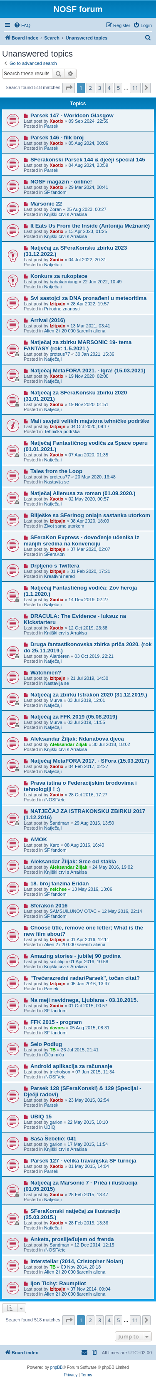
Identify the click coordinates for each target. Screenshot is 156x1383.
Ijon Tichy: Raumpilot (58, 1283)
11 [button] (135, 88)
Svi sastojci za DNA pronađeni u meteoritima (88, 298)
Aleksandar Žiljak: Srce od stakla (73, 861)
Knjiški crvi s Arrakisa (65, 214)
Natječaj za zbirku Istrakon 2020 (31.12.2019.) (88, 695)
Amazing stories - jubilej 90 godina (75, 956)
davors (57, 1027)
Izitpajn (57, 303)
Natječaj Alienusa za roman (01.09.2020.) (82, 493)
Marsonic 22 (46, 204)
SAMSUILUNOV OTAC (73, 911)
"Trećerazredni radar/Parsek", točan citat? (85, 978)
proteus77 (60, 354)
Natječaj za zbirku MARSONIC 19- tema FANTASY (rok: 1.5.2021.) (77, 345)
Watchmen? (45, 672)
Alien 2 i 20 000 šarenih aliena (74, 330)
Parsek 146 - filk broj (57, 137)
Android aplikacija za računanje (71, 1066)
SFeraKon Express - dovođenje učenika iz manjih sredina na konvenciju (81, 540)
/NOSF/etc (54, 799)
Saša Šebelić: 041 (53, 1138)
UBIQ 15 (41, 1116)
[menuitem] (22, 25)
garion (56, 1122)
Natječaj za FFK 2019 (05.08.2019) (73, 717)
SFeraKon (54, 554)
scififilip (57, 961)
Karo (54, 845)
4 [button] (109, 88)
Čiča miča (54, 1054)
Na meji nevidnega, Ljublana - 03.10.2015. (84, 1000)
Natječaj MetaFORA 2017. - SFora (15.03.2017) (89, 761)
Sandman (59, 822)
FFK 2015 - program (56, 1022)
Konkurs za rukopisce (58, 276)
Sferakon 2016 (48, 905)
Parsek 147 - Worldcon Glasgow (72, 115)
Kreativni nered (59, 576)
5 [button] (118, 88)
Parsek (51, 126)
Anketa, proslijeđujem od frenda (72, 1239)
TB (53, 1049)
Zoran (56, 209)
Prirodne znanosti (62, 308)
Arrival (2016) (47, 320)
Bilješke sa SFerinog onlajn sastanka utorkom (90, 515)
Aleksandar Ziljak (68, 744)
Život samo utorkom (64, 525)
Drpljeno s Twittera (54, 566)
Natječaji (53, 264)
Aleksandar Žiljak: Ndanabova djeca (77, 739)
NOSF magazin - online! (61, 181)
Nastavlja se (56, 481)
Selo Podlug (46, 1044)
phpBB (56, 1367)
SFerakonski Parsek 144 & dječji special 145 (87, 159)
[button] (68, 88)
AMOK (38, 839)
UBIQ (49, 1127)
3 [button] (99, 88)
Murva (56, 700)
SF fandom (55, 192)
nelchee (58, 889)
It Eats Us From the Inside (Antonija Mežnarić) (90, 226)
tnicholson (60, 1071)
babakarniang (63, 281)
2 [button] (90, 88)
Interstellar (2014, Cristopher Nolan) (77, 1261)
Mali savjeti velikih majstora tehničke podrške (89, 421)
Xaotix (56, 121)
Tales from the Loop (56, 471)
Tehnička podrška (62, 431)
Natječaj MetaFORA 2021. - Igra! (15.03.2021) (88, 370)
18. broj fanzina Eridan (59, 883)
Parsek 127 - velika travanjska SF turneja (83, 1160)
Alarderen (59, 656)
